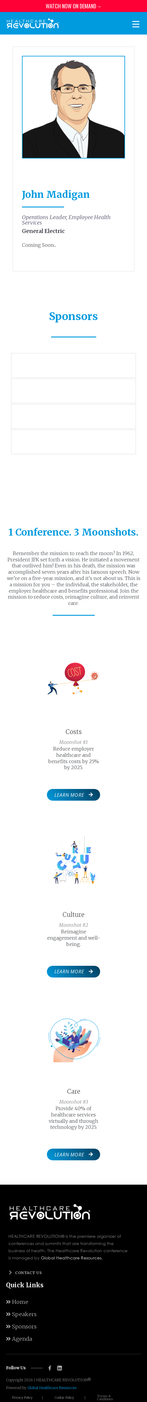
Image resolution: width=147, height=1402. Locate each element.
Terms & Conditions (105, 1398)
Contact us (28, 1273)
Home (17, 1301)
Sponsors (21, 1326)
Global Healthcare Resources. (72, 1258)
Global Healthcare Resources (51, 1387)
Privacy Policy (22, 1397)
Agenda (19, 1338)
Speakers (21, 1314)
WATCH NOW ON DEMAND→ (74, 6)
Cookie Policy (64, 1397)
